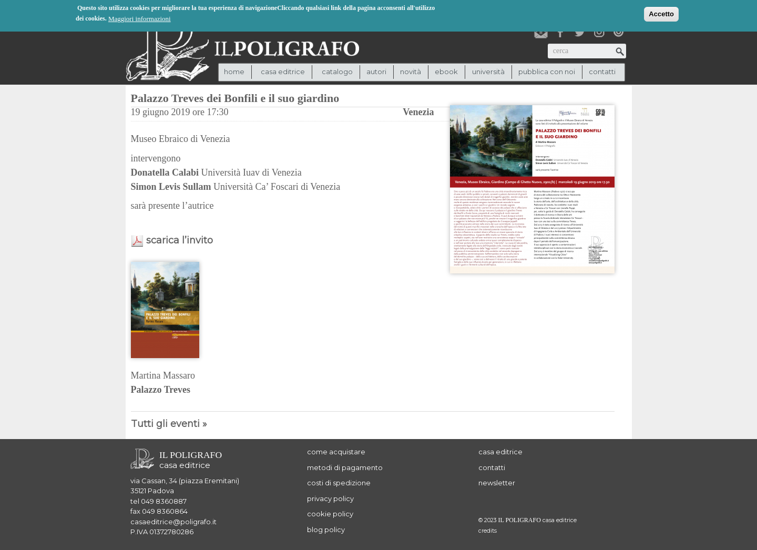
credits (487, 530)
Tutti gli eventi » (169, 424)
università (488, 71)
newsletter (496, 482)
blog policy (326, 529)
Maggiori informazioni (139, 18)
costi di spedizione (339, 482)
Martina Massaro (163, 375)
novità (410, 71)
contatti (602, 71)
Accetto (661, 13)
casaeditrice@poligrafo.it (173, 521)
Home (234, 71)
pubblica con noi (546, 71)
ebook (446, 71)
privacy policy (330, 498)
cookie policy (330, 514)
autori (376, 71)
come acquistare (336, 451)
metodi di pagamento (345, 467)
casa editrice (500, 451)
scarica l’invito (179, 240)
